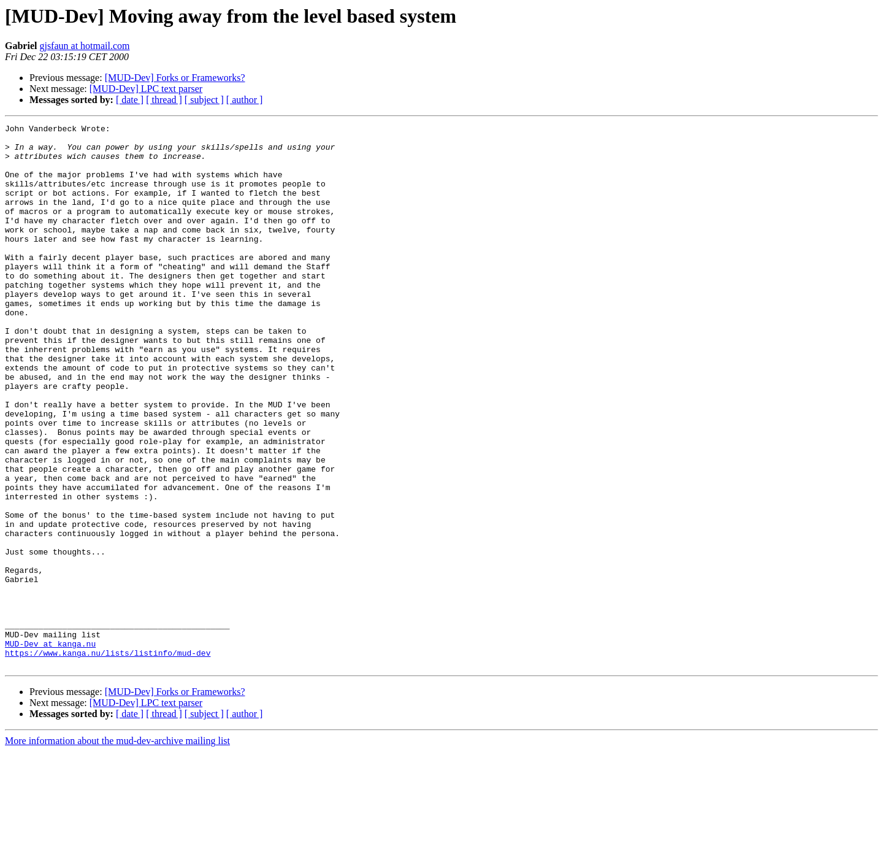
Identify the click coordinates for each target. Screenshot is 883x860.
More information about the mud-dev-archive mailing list (117, 849)
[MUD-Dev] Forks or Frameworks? (175, 77)
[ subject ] (204, 99)
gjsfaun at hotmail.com (84, 45)
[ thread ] (164, 99)
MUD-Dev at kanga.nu (50, 748)
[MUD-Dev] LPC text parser (146, 88)
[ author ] (244, 99)
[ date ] (129, 99)
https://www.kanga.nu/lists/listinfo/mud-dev (107, 759)
